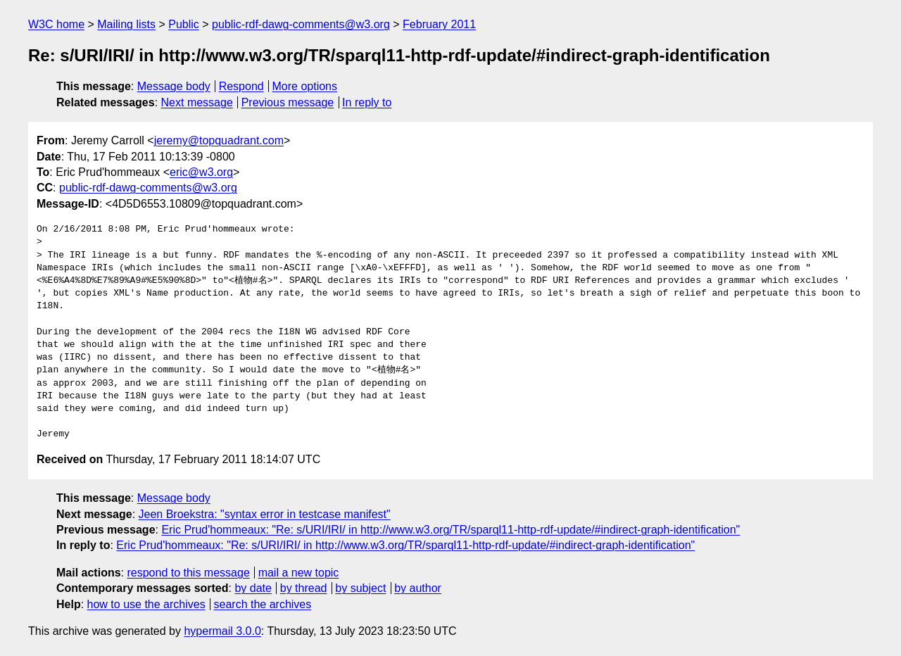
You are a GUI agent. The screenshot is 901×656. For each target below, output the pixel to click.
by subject (360, 588)
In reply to (366, 102)
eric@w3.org (201, 172)
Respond (241, 86)
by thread (303, 588)
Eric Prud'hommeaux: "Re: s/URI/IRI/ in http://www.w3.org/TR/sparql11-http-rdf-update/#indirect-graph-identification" (450, 530)
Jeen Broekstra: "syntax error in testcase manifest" (265, 514)
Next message (197, 102)
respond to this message (188, 573)
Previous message (287, 102)
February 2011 (439, 24)
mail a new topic (298, 573)
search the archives (263, 604)
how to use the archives (146, 604)
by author (417, 588)
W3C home (56, 24)
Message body (173, 86)
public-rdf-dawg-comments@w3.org (301, 24)
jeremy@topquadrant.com (219, 140)
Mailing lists (126, 24)
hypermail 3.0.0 (222, 631)
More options (305, 86)
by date (252, 588)
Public (183, 24)
